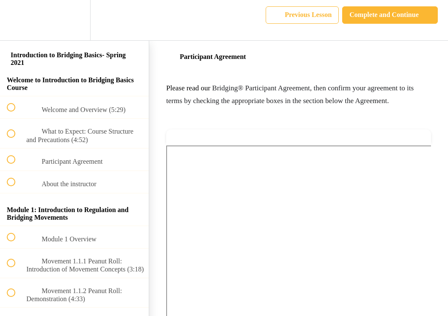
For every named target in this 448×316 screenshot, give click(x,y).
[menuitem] (74, 20)
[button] (15, 20)
